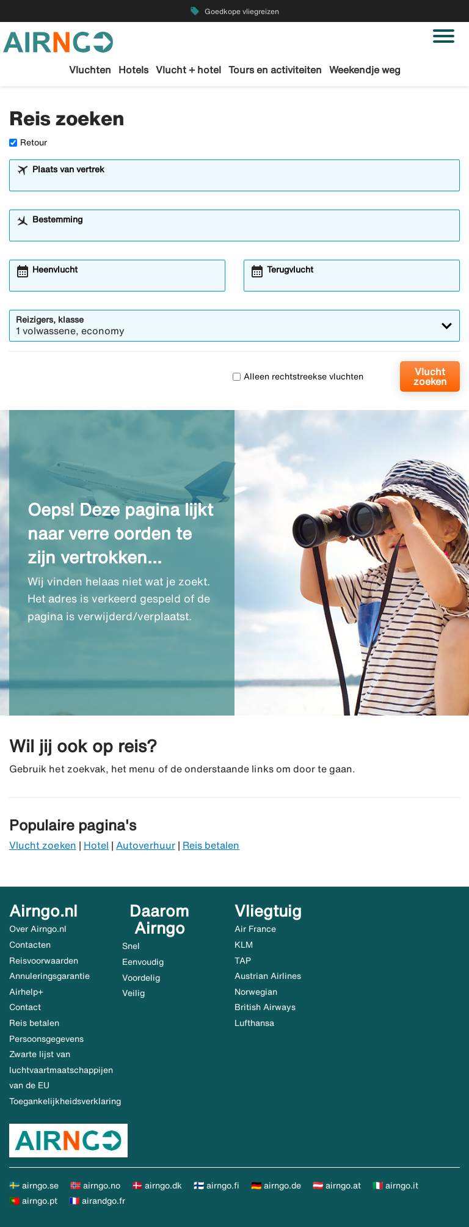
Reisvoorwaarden (43, 960)
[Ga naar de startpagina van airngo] (58, 41)
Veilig (133, 993)
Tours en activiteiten (275, 70)
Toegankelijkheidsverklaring (65, 1101)
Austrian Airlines (267, 976)
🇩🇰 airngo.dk (157, 1185)
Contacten (30, 944)
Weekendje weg (365, 70)
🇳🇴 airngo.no (95, 1185)
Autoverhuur (145, 845)
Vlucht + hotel (188, 70)
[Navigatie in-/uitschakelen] (443, 36)
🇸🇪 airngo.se (34, 1185)
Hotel (96, 845)
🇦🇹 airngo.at (337, 1185)
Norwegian (255, 991)
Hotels (133, 70)
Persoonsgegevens (46, 1039)
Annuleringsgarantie (49, 976)
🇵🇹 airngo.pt (33, 1200)
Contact (25, 1007)
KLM (243, 944)
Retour (28, 142)
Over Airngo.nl (38, 929)
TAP (242, 960)
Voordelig (141, 977)
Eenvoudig (143, 962)
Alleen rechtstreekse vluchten (298, 376)
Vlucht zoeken (430, 376)
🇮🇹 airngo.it (395, 1185)
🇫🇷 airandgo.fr (97, 1200)
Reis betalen (211, 845)
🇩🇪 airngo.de (276, 1185)
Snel (131, 946)
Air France (255, 929)
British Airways (265, 1007)
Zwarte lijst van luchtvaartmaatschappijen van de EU (61, 1070)
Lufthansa (254, 1023)
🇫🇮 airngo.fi (216, 1185)
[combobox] (242, 181)
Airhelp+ (26, 991)
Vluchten (90, 70)
